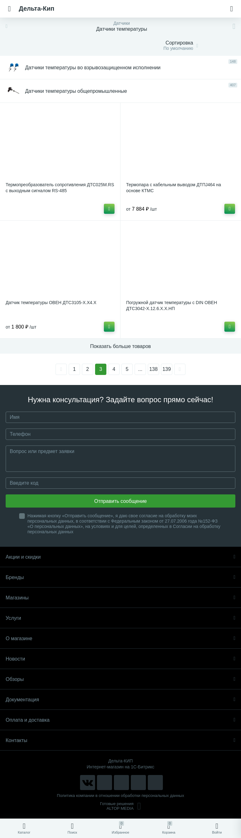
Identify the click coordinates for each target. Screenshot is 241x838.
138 (153, 369)
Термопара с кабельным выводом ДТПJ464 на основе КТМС (173, 187)
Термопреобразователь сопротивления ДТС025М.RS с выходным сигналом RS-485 (60, 187)
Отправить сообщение (120, 501)
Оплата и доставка (120, 720)
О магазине (120, 638)
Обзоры (120, 679)
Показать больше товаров (120, 346)
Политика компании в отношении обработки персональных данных (120, 795)
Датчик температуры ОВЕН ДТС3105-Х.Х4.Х (51, 302)
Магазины (120, 597)
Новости (120, 658)
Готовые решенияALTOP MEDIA (120, 806)
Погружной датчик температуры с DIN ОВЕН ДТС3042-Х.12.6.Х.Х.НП (171, 305)
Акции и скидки (120, 557)
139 (167, 369)
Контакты (120, 740)
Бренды (120, 577)
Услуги (120, 618)
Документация (120, 699)
